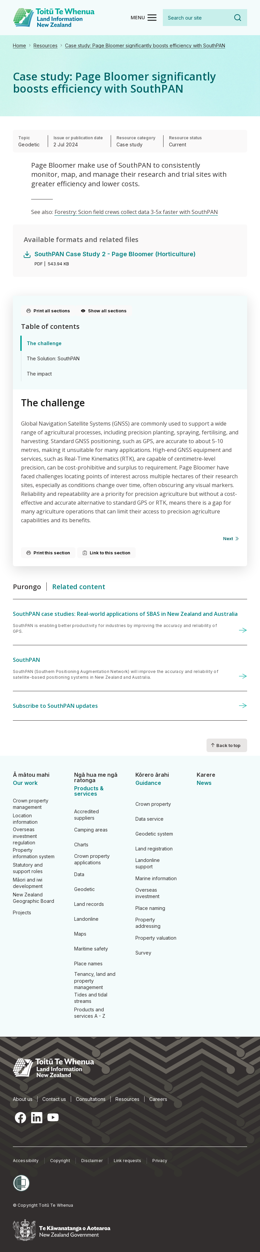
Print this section (48, 552)
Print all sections (48, 310)
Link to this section (106, 552)
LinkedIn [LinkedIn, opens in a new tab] (36, 1117)
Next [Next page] (228, 538)
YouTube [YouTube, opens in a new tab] (52, 1117)
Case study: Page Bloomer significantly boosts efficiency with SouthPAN (145, 45)
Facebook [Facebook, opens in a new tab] (20, 1117)
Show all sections (104, 310)
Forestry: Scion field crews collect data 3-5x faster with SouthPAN (136, 212)
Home (19, 45)
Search (237, 17)
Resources (46, 45)
